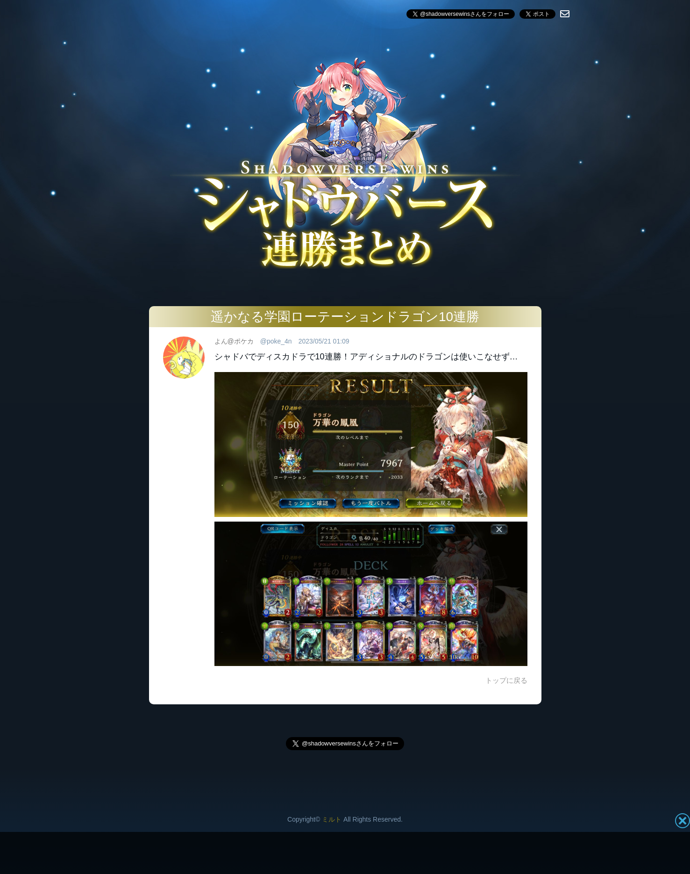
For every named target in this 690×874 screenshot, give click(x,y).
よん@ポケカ (234, 341)
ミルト (331, 819)
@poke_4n (276, 341)
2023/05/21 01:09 (324, 341)
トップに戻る (506, 680)
